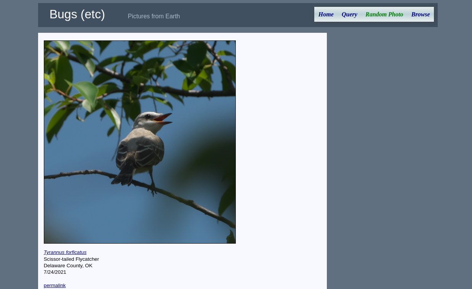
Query (349, 14)
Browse (420, 14)
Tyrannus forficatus (65, 252)
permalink (55, 285)
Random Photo (384, 14)
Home (326, 14)
